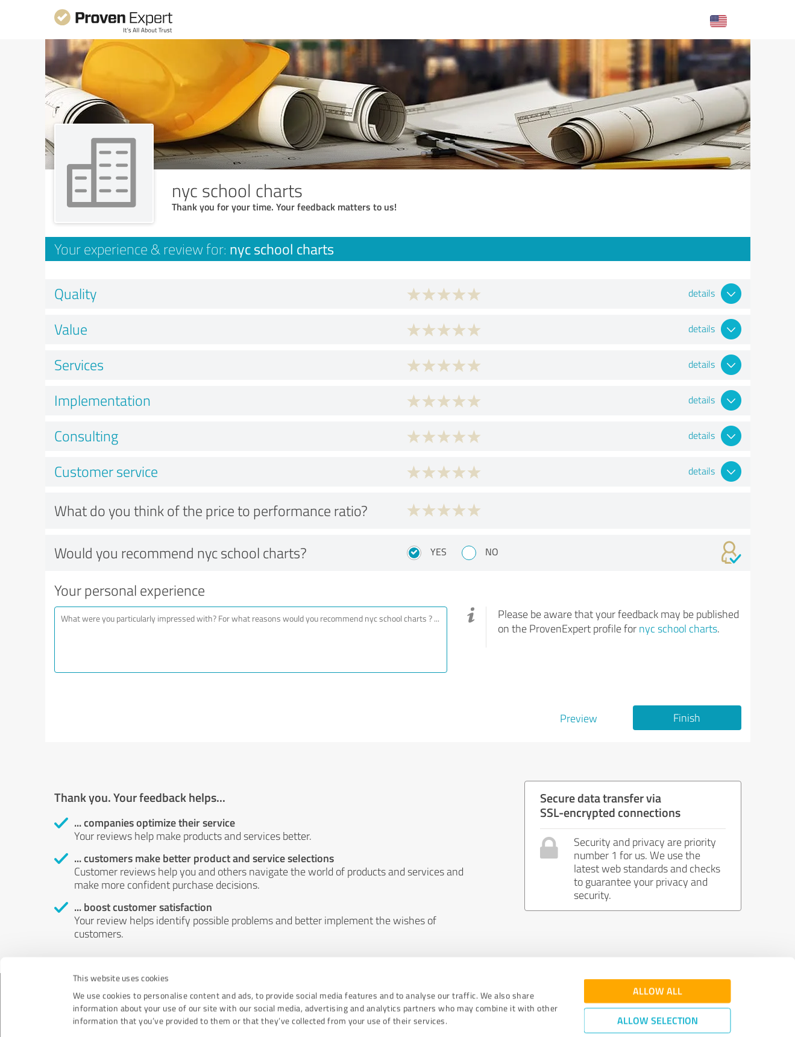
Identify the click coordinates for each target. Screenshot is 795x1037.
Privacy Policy (133, 980)
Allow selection (657, 955)
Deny (657, 992)
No (491, 551)
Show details (473, 1014)
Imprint (87, 980)
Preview (578, 718)
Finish (686, 717)
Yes (438, 551)
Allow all (657, 925)
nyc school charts (678, 628)
